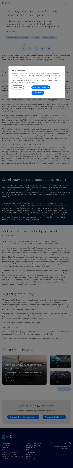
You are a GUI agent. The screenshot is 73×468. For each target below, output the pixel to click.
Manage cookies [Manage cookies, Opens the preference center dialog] (17, 87)
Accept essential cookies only (40, 87)
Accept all (38, 93)
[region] (36, 82)
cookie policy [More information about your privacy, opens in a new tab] (32, 82)
